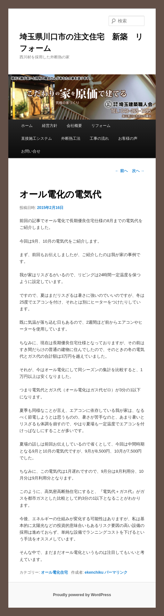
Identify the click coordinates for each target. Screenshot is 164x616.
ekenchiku (94, 572)
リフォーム (101, 125)
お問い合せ (30, 151)
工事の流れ (99, 138)
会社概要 (74, 125)
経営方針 (49, 125)
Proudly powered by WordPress (82, 595)
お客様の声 (127, 138)
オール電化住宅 (54, 572)
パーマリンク (115, 572)
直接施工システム (36, 138)
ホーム (27, 125)
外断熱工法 (70, 138)
